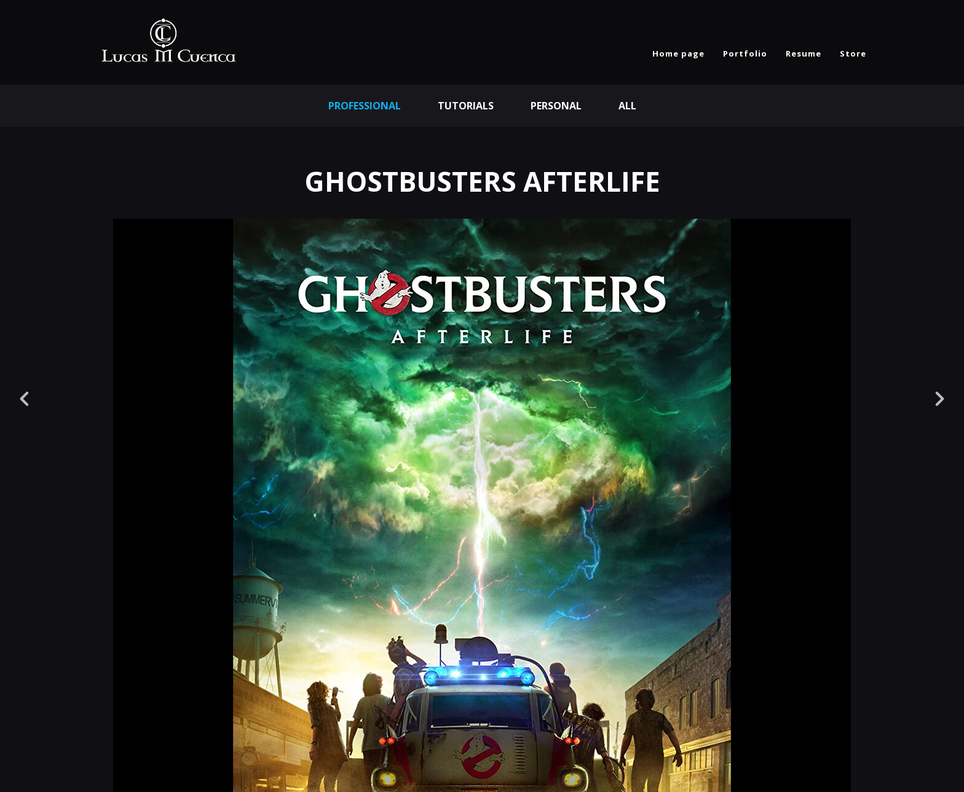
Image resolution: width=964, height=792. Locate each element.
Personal (556, 105)
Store (853, 53)
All (627, 105)
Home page (678, 53)
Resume (803, 53)
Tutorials (466, 105)
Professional (364, 105)
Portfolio (745, 53)
